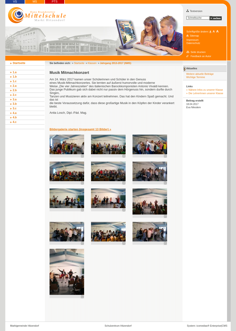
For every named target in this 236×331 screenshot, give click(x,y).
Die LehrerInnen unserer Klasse (206, 93)
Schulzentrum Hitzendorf (118, 325)
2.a (15, 85)
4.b (15, 117)
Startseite (19, 63)
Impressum (192, 39)
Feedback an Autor (201, 56)
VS (15, 1)
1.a (15, 72)
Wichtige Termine (195, 77)
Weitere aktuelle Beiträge (200, 74)
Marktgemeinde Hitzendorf (24, 325)
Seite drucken (198, 52)
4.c (15, 122)
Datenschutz (193, 43)
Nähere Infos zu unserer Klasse (206, 89)
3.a (15, 99)
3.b (15, 103)
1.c (15, 81)
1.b (15, 76)
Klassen (92, 63)
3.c (15, 108)
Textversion (194, 11)
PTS (55, 1)
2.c (15, 94)
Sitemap (194, 35)
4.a (15, 113)
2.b (15, 90)
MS (34, 1)
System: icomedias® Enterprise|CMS (207, 325)
